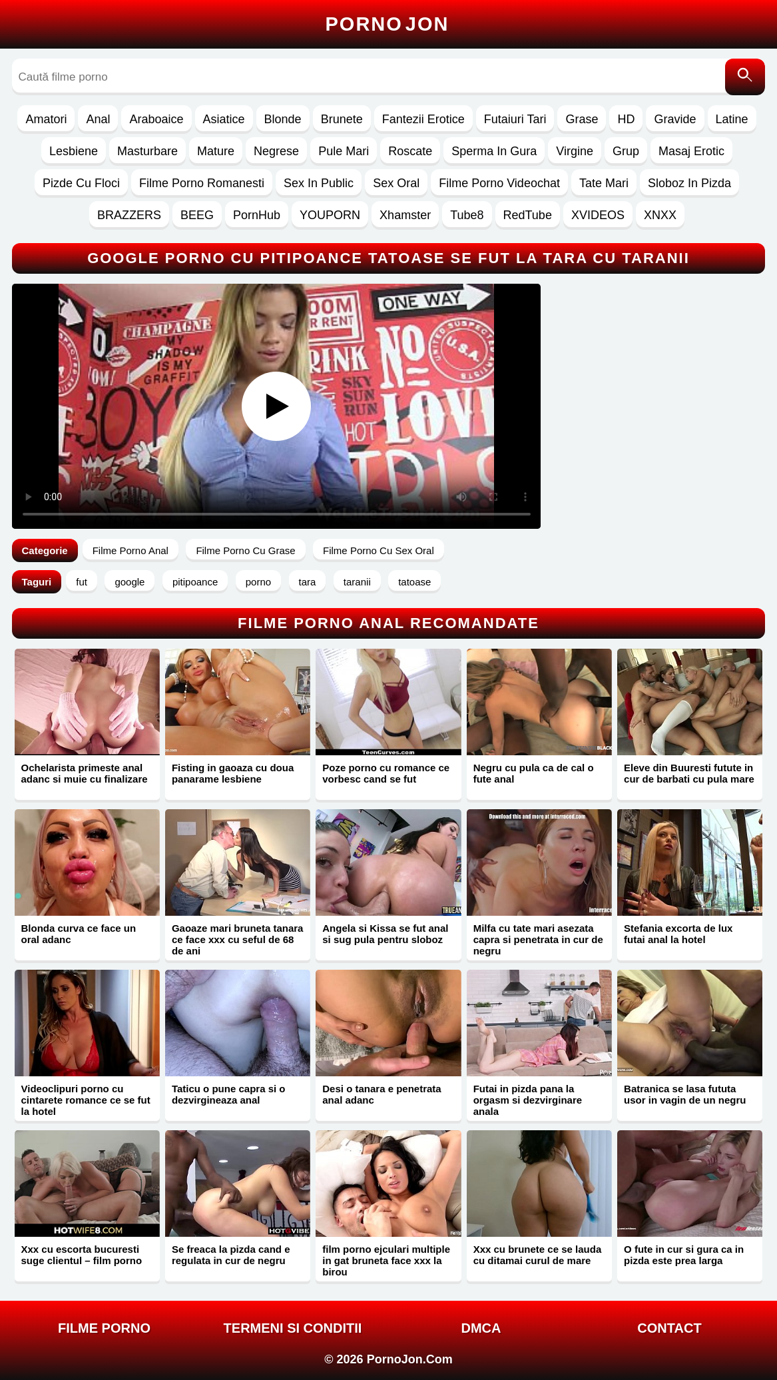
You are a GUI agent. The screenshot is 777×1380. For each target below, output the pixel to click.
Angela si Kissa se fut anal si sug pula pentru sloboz (385, 933)
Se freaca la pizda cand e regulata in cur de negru (231, 1254)
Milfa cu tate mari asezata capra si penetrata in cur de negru (538, 939)
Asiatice (224, 119)
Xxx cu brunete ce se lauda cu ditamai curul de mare (537, 1254)
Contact (669, 1328)
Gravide (675, 119)
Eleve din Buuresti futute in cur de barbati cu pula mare (689, 773)
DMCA (481, 1328)
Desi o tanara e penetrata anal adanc (381, 1094)
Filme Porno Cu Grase (245, 550)
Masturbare (147, 151)
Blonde (283, 119)
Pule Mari (343, 151)
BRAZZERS (129, 215)
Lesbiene (73, 151)
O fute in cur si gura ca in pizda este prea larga (684, 1254)
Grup (626, 151)
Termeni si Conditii (293, 1328)
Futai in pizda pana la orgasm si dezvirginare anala (527, 1100)
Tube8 (466, 215)
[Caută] (745, 77)
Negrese (276, 151)
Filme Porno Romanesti (201, 183)
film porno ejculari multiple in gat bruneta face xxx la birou (386, 1260)
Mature (215, 151)
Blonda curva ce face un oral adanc (78, 933)
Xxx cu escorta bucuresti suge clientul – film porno (81, 1254)
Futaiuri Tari (515, 119)
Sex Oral (396, 183)
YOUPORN (330, 215)
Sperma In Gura (494, 151)
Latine (732, 119)
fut (81, 581)
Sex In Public (319, 183)
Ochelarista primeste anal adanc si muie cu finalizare (84, 773)
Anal (98, 119)
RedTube (527, 215)
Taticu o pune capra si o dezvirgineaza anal (229, 1094)
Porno (387, 24)
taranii (357, 581)
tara (307, 581)
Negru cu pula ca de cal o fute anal (533, 773)
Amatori (46, 119)
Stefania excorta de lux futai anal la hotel (678, 933)
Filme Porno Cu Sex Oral (378, 550)
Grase (581, 119)
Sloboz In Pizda (689, 183)
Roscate (410, 151)
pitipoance (195, 581)
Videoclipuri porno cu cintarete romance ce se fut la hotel (85, 1100)
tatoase (414, 581)
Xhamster (405, 215)
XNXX (660, 215)
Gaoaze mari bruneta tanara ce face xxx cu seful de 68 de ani (238, 939)
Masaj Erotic (691, 151)
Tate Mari (604, 183)
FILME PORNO (104, 1328)
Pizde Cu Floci (81, 183)
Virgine (574, 151)
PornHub (256, 215)
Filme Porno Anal (130, 550)
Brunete (342, 119)
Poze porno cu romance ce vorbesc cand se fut (385, 773)
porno (258, 581)
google (129, 581)
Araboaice (156, 119)
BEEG (197, 215)
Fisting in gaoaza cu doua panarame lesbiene (233, 773)
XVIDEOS (598, 215)
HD (626, 119)
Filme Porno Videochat (499, 183)
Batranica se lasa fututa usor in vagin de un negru (685, 1094)
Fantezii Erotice (423, 119)
